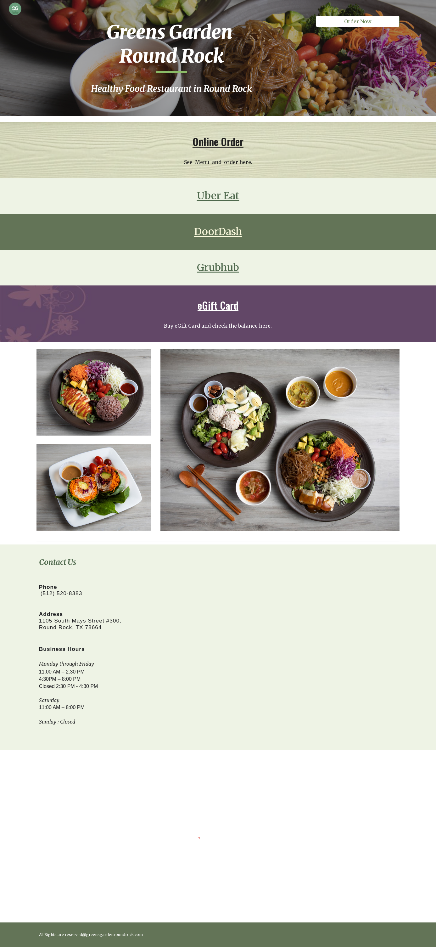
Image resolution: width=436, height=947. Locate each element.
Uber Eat (218, 195)
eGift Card (218, 305)
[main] (171, 47)
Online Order (218, 141)
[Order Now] (357, 21)
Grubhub (218, 267)
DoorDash (218, 231)
